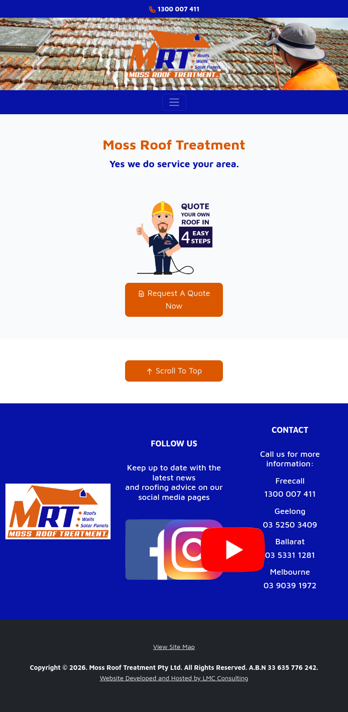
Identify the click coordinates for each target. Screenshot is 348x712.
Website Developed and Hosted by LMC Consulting (174, 678)
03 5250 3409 (290, 524)
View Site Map (174, 646)
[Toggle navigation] (174, 102)
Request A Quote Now (174, 299)
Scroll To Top (174, 370)
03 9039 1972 (289, 585)
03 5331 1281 (290, 555)
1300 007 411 (290, 494)
